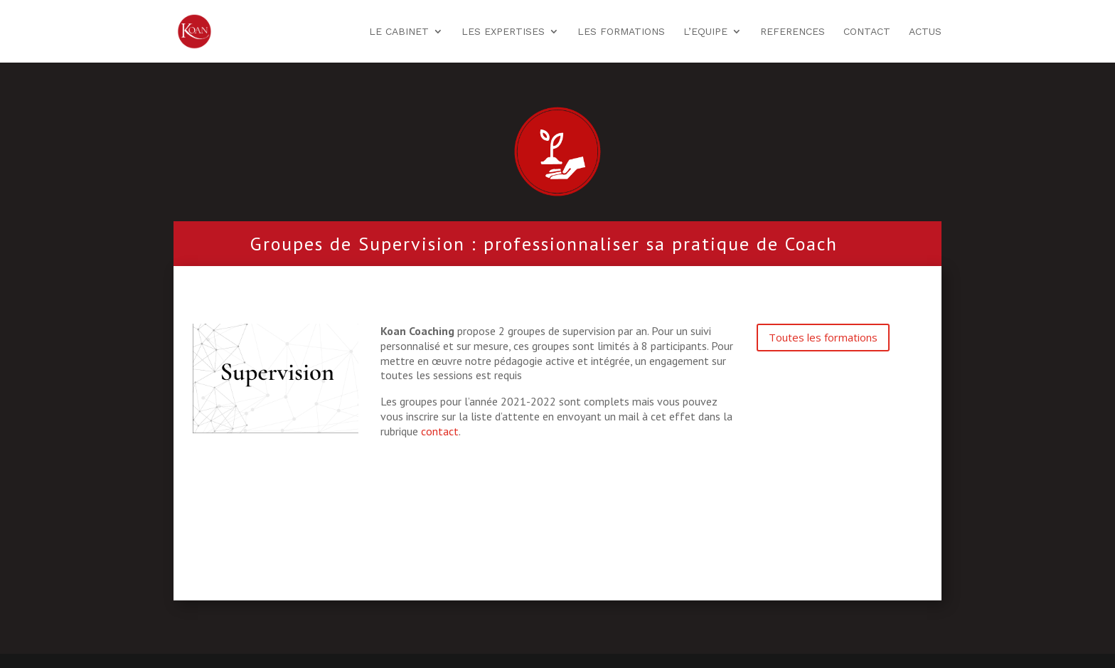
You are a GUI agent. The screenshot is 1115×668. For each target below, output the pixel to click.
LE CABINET (399, 31)
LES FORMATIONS (621, 31)
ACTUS (925, 31)
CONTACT (866, 31)
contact (440, 431)
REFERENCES (792, 31)
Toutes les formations (823, 337)
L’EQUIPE (705, 31)
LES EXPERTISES (503, 31)
